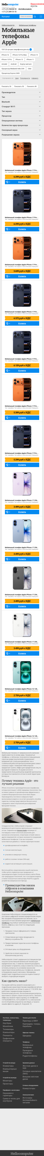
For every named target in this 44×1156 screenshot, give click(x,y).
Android (13, 64)
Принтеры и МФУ (30, 1021)
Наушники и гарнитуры (8, 1094)
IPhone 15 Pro (7, 59)
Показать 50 (19, 86)
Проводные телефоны (28, 1051)
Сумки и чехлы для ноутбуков (11, 1099)
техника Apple (22, 830)
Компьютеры (9, 1032)
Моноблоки (8, 1026)
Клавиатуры (8, 1066)
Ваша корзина (37, 4)
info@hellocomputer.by (25, 9)
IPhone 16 (5, 55)
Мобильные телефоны (28, 1046)
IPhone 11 (30, 59)
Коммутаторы (29, 1088)
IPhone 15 (34, 55)
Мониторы (7, 1081)
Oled (29, 69)
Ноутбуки (7, 1023)
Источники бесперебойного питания (30, 1100)
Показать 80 (32, 86)
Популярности (25, 78)
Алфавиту (35, 78)
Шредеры (27, 1036)
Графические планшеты (8, 1039)
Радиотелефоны (30, 1056)
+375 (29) (9, 9)
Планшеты (7, 1035)
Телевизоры (8, 1029)
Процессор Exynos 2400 (11, 73)
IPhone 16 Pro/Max (20, 55)
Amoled (4, 64)
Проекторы (8, 1084)
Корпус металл (26, 64)
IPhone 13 (19, 59)
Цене (17, 78)
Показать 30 (6, 86)
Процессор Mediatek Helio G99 (13, 69)
